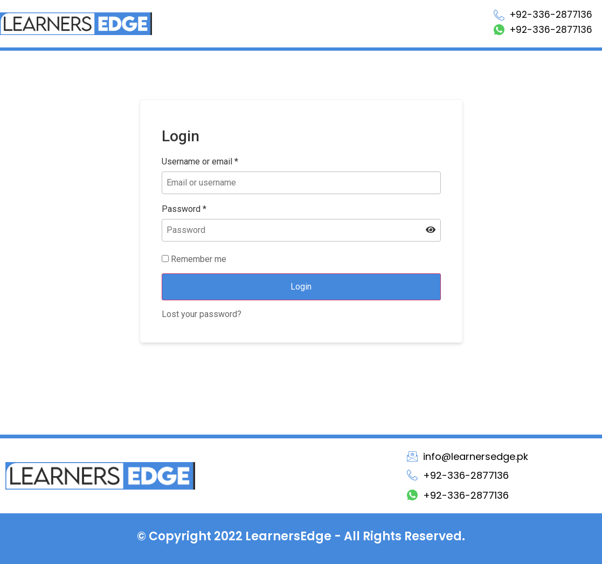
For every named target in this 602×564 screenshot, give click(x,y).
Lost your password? (201, 314)
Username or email (200, 161)
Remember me (194, 259)
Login (301, 286)
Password (184, 209)
